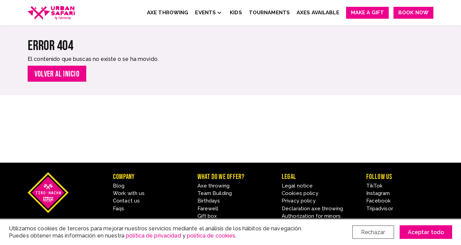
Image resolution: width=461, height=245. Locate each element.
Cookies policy (300, 193)
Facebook (378, 201)
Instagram (378, 193)
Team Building (214, 193)
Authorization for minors (311, 216)
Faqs (118, 209)
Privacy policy (299, 201)
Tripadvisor (379, 209)
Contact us (126, 201)
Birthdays (208, 201)
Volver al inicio (56, 74)
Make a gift (367, 13)
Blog (118, 186)
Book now (413, 13)
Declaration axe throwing (312, 209)
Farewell (208, 209)
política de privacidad (153, 235)
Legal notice (297, 186)
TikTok (374, 186)
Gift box (207, 216)
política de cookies (211, 235)
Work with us (129, 193)
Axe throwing (213, 186)
